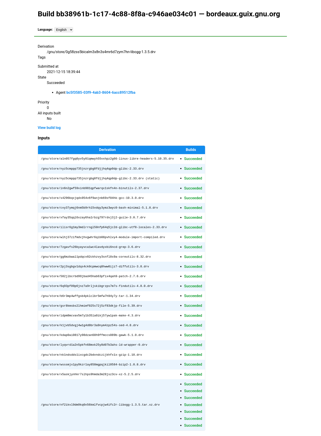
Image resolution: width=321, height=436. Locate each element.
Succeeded (193, 159)
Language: (45, 29)
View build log (49, 128)
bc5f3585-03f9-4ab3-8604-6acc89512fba (100, 92)
